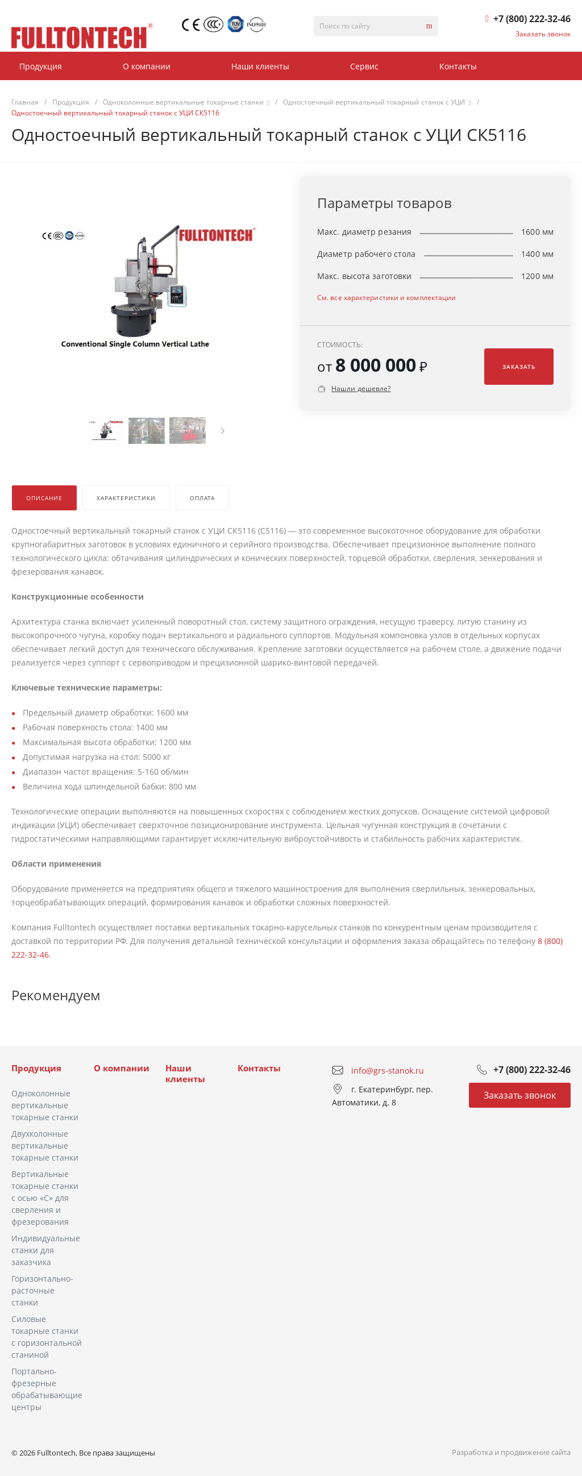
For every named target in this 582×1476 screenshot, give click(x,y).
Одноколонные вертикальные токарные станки (44, 1105)
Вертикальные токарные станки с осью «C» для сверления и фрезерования (44, 1198)
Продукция (36, 1068)
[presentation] (223, 431)
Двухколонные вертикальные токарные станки (44, 1145)
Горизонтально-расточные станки (42, 1290)
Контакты (259, 1068)
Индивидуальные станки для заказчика (45, 1250)
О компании (121, 1068)
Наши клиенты (185, 1073)
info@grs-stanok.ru (387, 1070)
